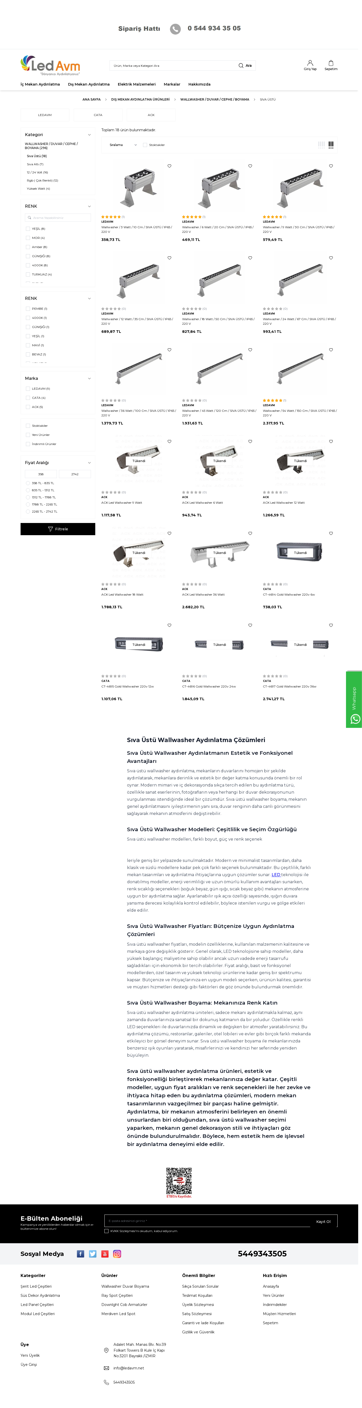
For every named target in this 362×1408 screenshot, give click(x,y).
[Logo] (51, 65)
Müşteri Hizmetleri (279, 1315)
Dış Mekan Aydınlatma (89, 84)
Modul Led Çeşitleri (38, 1315)
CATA (100, 115)
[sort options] (122, 145)
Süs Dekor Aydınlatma (40, 1297)
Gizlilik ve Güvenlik (198, 1334)
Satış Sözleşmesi (197, 1315)
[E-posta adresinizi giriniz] (221, 1222)
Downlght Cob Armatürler (124, 1306)
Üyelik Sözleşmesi (198, 1306)
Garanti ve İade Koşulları (203, 1324)
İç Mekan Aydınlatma (40, 84)
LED (276, 874)
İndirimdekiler (275, 1306)
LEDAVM (45, 115)
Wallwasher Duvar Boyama (125, 1288)
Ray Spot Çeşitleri (117, 1297)
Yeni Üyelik (30, 1357)
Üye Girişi (29, 1366)
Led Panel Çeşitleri (37, 1306)
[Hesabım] (310, 65)
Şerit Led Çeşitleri (36, 1288)
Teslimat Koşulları (197, 1297)
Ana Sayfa (92, 99)
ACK (154, 115)
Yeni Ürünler (273, 1297)
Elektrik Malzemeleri (137, 84)
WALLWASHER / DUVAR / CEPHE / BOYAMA (214, 99)
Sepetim (270, 1324)
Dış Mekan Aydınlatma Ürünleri (140, 99)
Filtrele (58, 529)
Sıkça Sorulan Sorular (200, 1288)
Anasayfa (271, 1288)
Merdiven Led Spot (118, 1315)
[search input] (182, 65)
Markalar (172, 84)
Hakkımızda (199, 84)
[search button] (245, 65)
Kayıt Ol (323, 1221)
